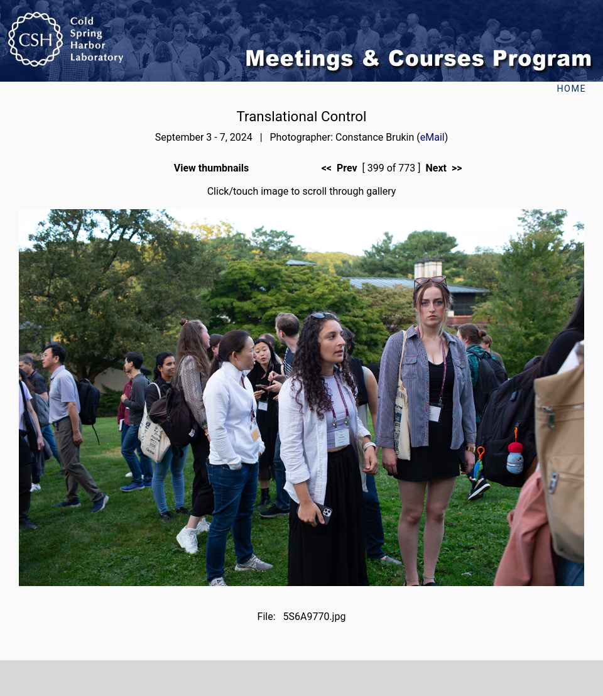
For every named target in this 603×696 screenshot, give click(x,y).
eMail (432, 137)
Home (571, 89)
